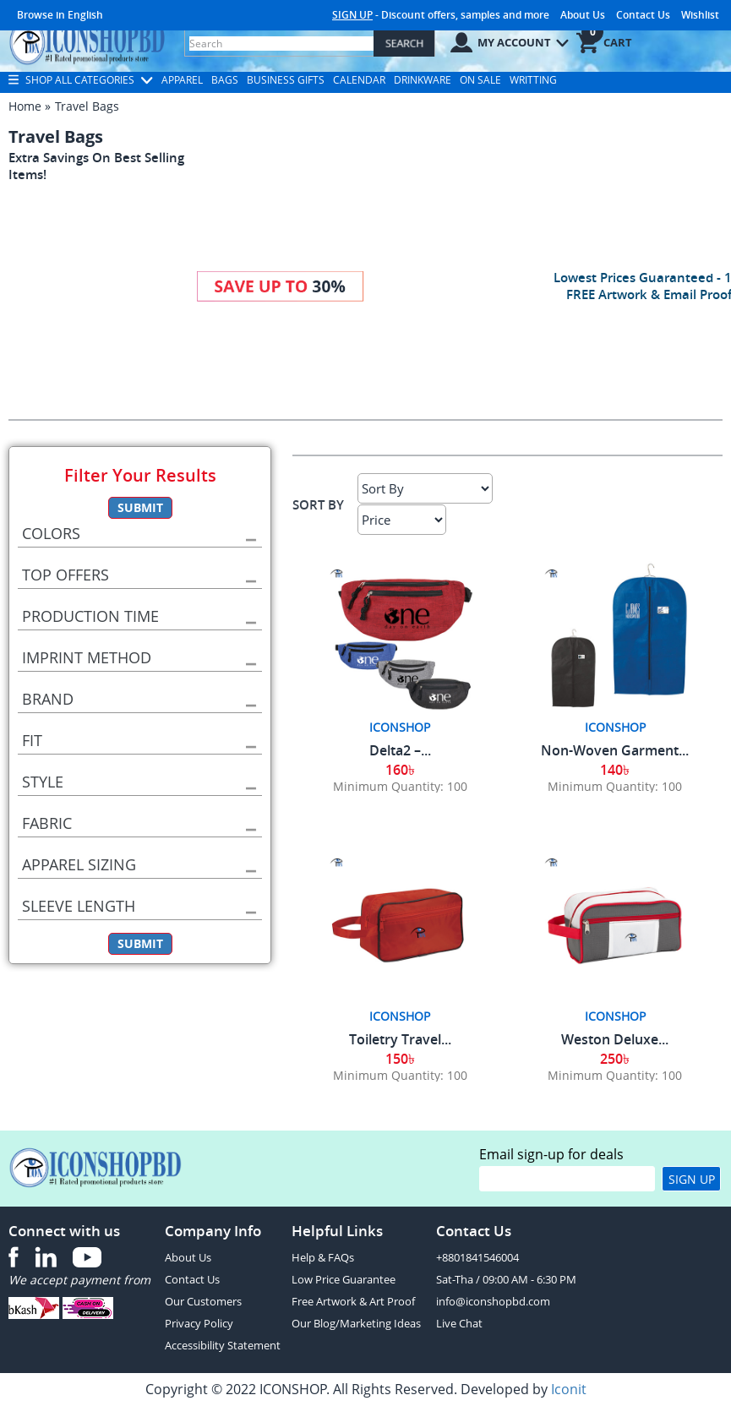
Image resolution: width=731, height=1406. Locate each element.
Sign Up (691, 1179)
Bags (224, 80)
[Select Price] (401, 519)
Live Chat (459, 1323)
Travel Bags (87, 106)
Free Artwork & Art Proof (353, 1301)
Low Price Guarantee (344, 1279)
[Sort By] (425, 488)
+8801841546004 (477, 1257)
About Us (582, 15)
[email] (567, 1178)
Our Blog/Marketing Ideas (356, 1323)
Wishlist (700, 15)
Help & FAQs (323, 1257)
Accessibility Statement (223, 1345)
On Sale (480, 80)
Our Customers (203, 1301)
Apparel (182, 80)
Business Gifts (286, 80)
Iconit (568, 1389)
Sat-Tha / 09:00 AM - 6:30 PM (506, 1279)
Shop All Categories (80, 80)
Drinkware (422, 80)
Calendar (359, 80)
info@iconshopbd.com (493, 1301)
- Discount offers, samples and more (440, 15)
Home (24, 106)
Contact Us (643, 15)
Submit (140, 507)
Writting (533, 80)
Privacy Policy (199, 1323)
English (85, 15)
